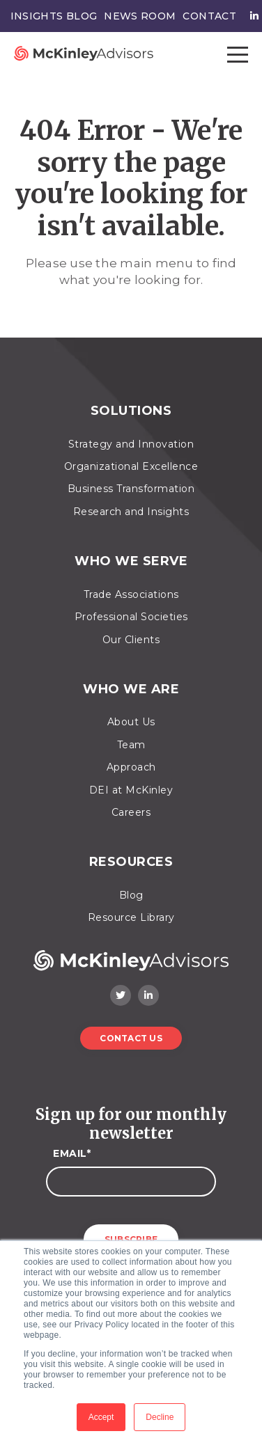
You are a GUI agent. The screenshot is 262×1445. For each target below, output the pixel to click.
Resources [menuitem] (131, 862)
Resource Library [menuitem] (131, 917)
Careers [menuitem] (131, 812)
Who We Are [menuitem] (131, 689)
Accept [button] (101, 1417)
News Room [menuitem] (140, 16)
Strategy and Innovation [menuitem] (131, 444)
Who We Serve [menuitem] (131, 561)
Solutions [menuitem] (131, 411)
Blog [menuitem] (131, 895)
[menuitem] (251, 16)
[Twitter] (120, 995)
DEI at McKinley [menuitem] (131, 790)
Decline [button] (160, 1417)
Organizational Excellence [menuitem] (131, 466)
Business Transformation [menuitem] (131, 488)
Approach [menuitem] (131, 767)
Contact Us (131, 1038)
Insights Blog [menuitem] (54, 16)
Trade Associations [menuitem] (131, 594)
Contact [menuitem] (209, 16)
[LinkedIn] (148, 995)
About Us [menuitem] (131, 722)
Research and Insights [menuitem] (131, 511)
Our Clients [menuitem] (131, 639)
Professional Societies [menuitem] (131, 616)
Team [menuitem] (131, 745)
